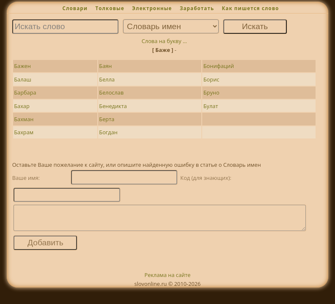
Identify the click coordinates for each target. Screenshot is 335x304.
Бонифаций (218, 66)
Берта (106, 119)
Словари (75, 8)
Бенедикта (113, 106)
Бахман (23, 119)
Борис (211, 79)
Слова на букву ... (164, 41)
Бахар (22, 106)
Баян (105, 66)
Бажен (22, 66)
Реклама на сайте (168, 280)
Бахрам (23, 132)
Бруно (211, 92)
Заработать (197, 8)
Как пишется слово (250, 8)
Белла (107, 79)
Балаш (22, 79)
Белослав (111, 92)
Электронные (152, 8)
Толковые (109, 8)
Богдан (108, 132)
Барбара (25, 92)
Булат (210, 106)
